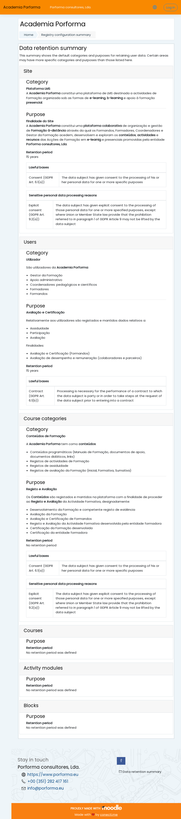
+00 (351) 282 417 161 (47, 781)
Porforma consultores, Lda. (70, 7)
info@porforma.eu (45, 788)
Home (28, 35)
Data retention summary (140, 771)
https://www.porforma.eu (52, 774)
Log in (170, 7)
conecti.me (109, 814)
